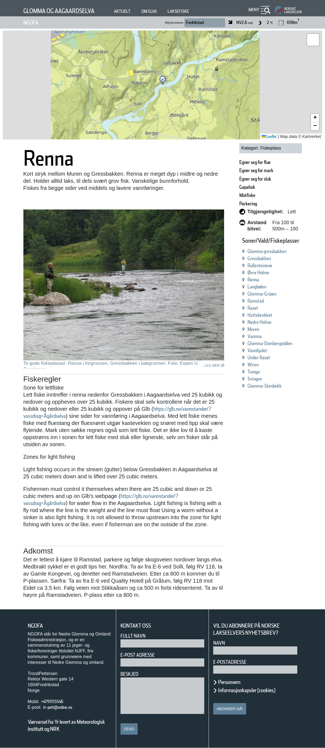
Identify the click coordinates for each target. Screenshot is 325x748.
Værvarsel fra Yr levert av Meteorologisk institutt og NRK (66, 725)
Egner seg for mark (256, 170)
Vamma (254, 336)
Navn (219, 643)
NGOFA (31, 22)
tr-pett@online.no (57, 707)
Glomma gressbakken (266, 251)
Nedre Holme (259, 322)
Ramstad (255, 301)
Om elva (149, 11)
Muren (253, 329)
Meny (254, 9)
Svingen (254, 379)
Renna (253, 279)
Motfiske (247, 195)
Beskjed (129, 674)
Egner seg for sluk (255, 179)
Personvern (229, 682)
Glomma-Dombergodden (269, 343)
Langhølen (256, 287)
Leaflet (269, 136)
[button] (162, 80)
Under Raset (258, 357)
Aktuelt (122, 11)
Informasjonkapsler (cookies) (246, 690)
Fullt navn (133, 636)
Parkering (248, 203)
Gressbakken (259, 258)
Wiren (253, 364)
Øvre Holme (258, 272)
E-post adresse (137, 655)
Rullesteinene (259, 265)
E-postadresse (229, 662)
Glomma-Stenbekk (264, 386)
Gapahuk (247, 187)
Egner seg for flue (255, 162)
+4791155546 (52, 701)
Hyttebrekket (259, 315)
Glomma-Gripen (261, 294)
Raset (252, 308)
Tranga (253, 372)
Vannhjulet (257, 350)
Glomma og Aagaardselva (58, 10)
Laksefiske (178, 11)
